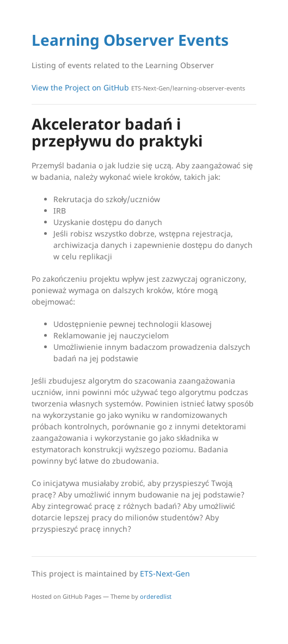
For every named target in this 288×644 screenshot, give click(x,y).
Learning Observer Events (130, 39)
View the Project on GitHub (138, 87)
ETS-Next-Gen (165, 573)
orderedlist (155, 596)
